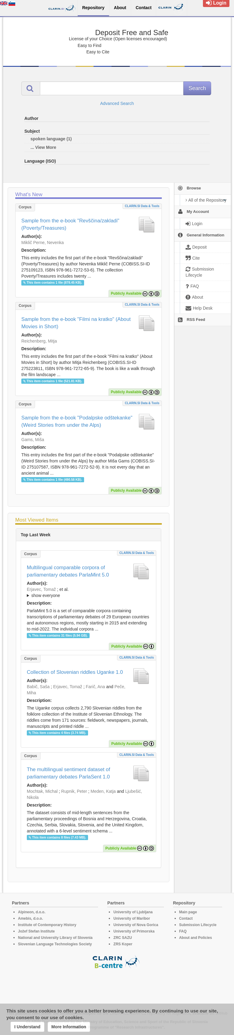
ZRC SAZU (122, 938)
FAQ (183, 931)
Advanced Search (117, 103)
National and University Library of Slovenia (55, 938)
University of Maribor (131, 918)
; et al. (88, 592)
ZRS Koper (122, 944)
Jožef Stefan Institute (36, 931)
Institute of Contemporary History (47, 925)
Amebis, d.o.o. (30, 918)
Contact (186, 918)
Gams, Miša (32, 439)
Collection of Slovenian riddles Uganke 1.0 (75, 672)
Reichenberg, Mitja (39, 341)
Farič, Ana (95, 686)
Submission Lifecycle (198, 925)
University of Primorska (133, 931)
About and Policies (195, 938)
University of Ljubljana (133, 912)
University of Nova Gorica (135, 925)
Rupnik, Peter (74, 791)
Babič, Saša (38, 686)
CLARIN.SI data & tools (142, 206)
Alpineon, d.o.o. (31, 912)
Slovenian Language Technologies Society (55, 944)
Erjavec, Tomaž (41, 589)
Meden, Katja (103, 791)
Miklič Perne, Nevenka (42, 242)
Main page (188, 912)
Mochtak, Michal (42, 791)
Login (216, 2)
